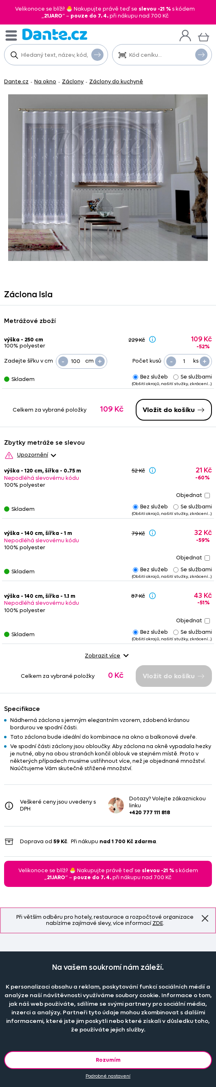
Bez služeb (150, 376)
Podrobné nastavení (108, 1076)
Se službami (192, 376)
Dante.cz (16, 81)
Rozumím (108, 1059)
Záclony (73, 81)
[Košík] (203, 36)
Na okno (45, 81)
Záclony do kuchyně (116, 81)
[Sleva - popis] (152, 339)
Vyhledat (97, 54)
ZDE (157, 923)
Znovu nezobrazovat (205, 918)
